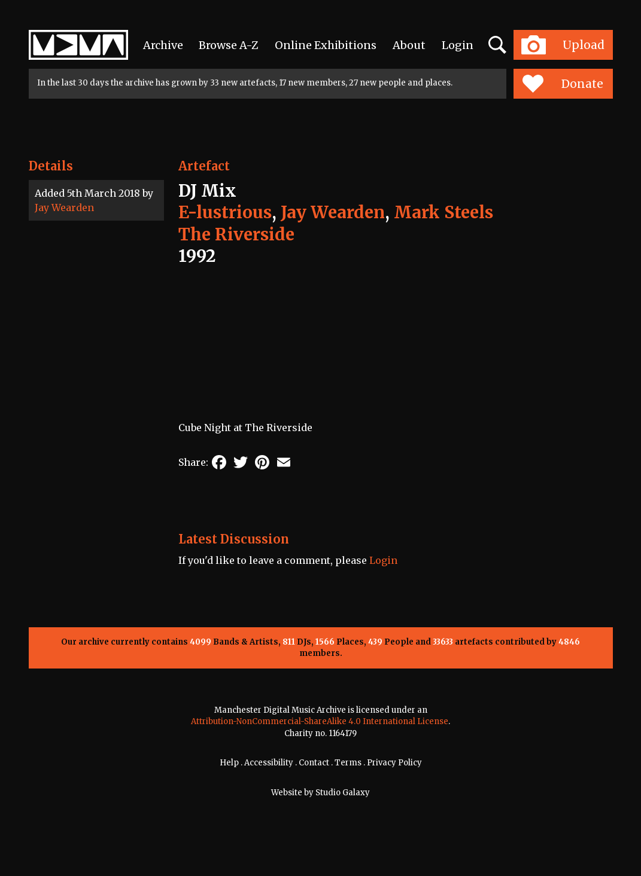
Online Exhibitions (325, 45)
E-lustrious (225, 212)
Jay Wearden (64, 207)
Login (457, 45)
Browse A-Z (229, 45)
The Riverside (236, 234)
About (409, 45)
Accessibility (268, 763)
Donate (562, 84)
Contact (314, 763)
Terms (348, 763)
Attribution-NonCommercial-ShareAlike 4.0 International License (319, 721)
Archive (163, 45)
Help (229, 763)
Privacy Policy (394, 763)
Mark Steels (443, 212)
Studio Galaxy (342, 793)
